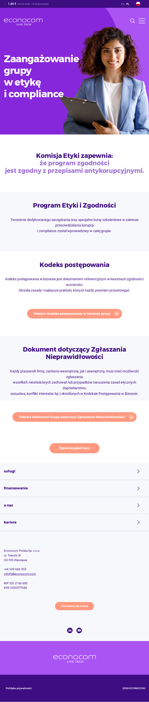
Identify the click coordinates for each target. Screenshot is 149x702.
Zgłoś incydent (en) (74, 448)
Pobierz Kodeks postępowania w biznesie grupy (72, 314)
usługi (9, 471)
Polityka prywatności (19, 688)
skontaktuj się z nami (74, 605)
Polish (127, 4)
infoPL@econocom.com (20, 574)
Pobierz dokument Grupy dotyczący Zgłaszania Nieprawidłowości (72, 417)
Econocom (23, 22)
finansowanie (16, 488)
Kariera (10, 522)
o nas (8, 505)
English (122, 4)
